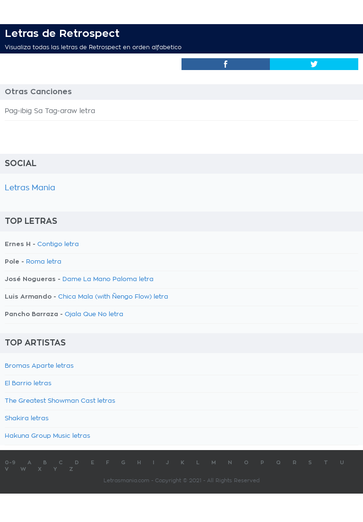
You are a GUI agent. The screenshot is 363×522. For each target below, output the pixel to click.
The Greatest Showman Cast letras (60, 401)
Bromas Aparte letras (39, 366)
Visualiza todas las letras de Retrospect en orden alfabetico (93, 47)
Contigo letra (58, 244)
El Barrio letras (28, 383)
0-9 (10, 462)
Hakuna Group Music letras (47, 436)
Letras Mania (30, 188)
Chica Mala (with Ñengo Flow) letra (113, 297)
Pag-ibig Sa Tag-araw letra (50, 111)
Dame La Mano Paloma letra (108, 279)
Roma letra (43, 262)
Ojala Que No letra (94, 314)
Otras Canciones (38, 92)
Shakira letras (27, 419)
